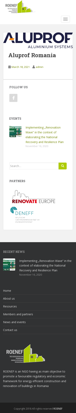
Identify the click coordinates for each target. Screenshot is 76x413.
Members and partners (18, 314)
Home (7, 291)
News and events (14, 322)
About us (9, 298)
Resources (10, 306)
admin (39, 67)
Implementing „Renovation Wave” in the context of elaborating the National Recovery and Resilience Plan (45, 265)
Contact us (10, 330)
